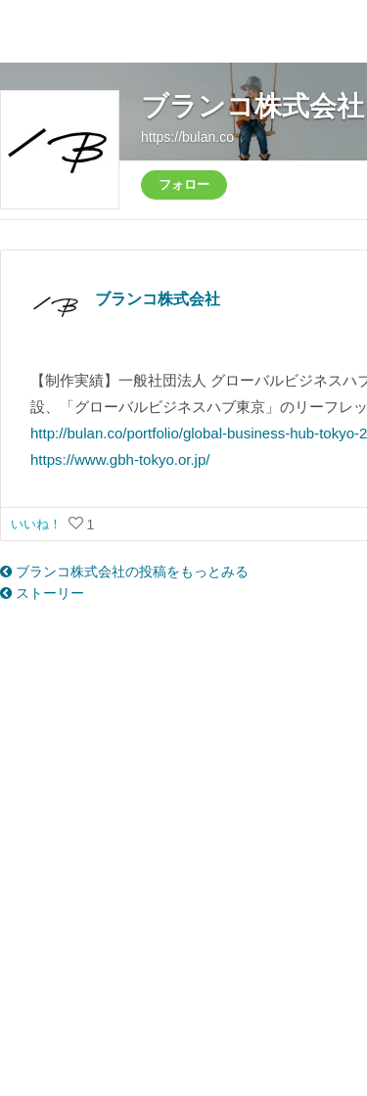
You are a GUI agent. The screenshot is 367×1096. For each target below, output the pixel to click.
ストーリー (42, 593)
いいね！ (38, 524)
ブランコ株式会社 (252, 106)
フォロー (184, 184)
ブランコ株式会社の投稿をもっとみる (124, 571)
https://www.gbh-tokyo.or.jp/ (119, 459)
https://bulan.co (187, 137)
